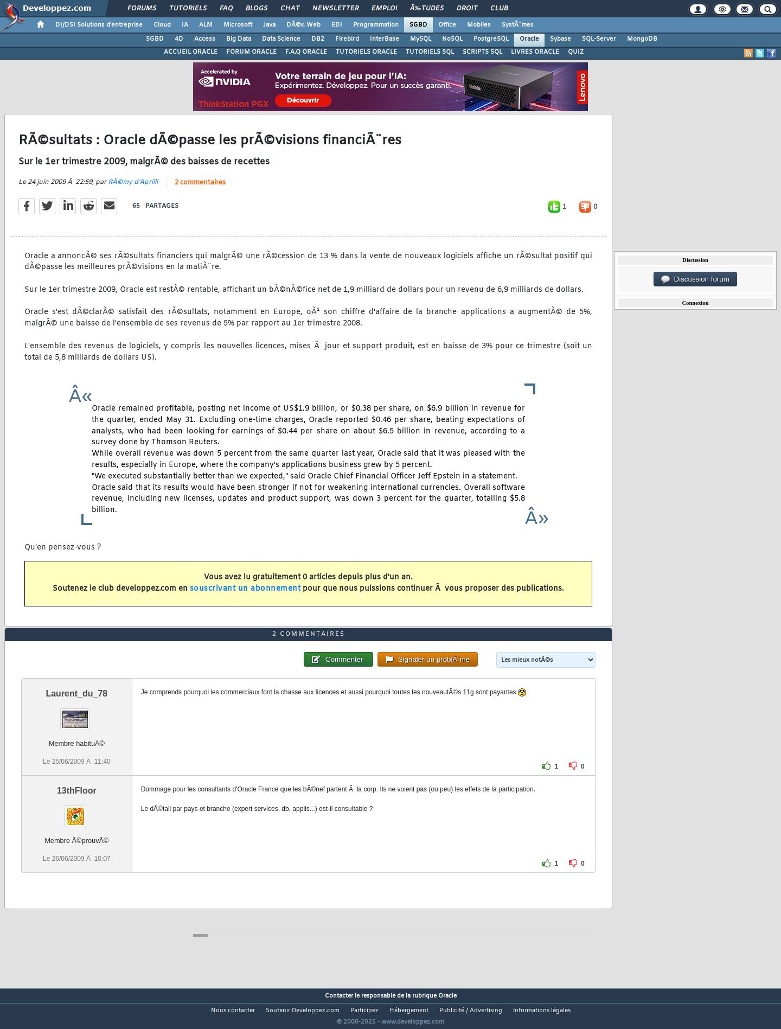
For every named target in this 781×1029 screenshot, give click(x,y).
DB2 (317, 39)
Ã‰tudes (427, 8)
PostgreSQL (491, 39)
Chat (289, 8)
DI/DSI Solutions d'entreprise (99, 25)
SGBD (418, 25)
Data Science (281, 39)
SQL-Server (599, 39)
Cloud (162, 25)
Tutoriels (188, 8)
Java (269, 25)
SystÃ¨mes (518, 25)
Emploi (384, 8)
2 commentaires (200, 189)
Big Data (238, 39)
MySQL (420, 39)
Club (499, 8)
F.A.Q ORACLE (306, 52)
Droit (467, 8)
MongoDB (642, 39)
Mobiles (479, 25)
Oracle (529, 39)
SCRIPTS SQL (482, 52)
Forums (141, 8)
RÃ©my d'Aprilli (133, 188)
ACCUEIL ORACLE (190, 52)
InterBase (384, 39)
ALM (206, 25)
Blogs (256, 8)
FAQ (226, 8)
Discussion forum (695, 279)
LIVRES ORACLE (535, 52)
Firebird (347, 39)
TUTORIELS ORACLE (366, 52)
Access (204, 39)
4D (179, 39)
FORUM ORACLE (251, 52)
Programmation (376, 25)
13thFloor (77, 810)
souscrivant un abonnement (245, 596)
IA (185, 25)
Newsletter (335, 8)
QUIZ (576, 52)
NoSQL (452, 39)
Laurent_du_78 (76, 713)
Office (447, 25)
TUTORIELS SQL (430, 52)
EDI (336, 25)
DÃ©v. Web (303, 25)
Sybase (560, 39)
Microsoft (237, 25)
